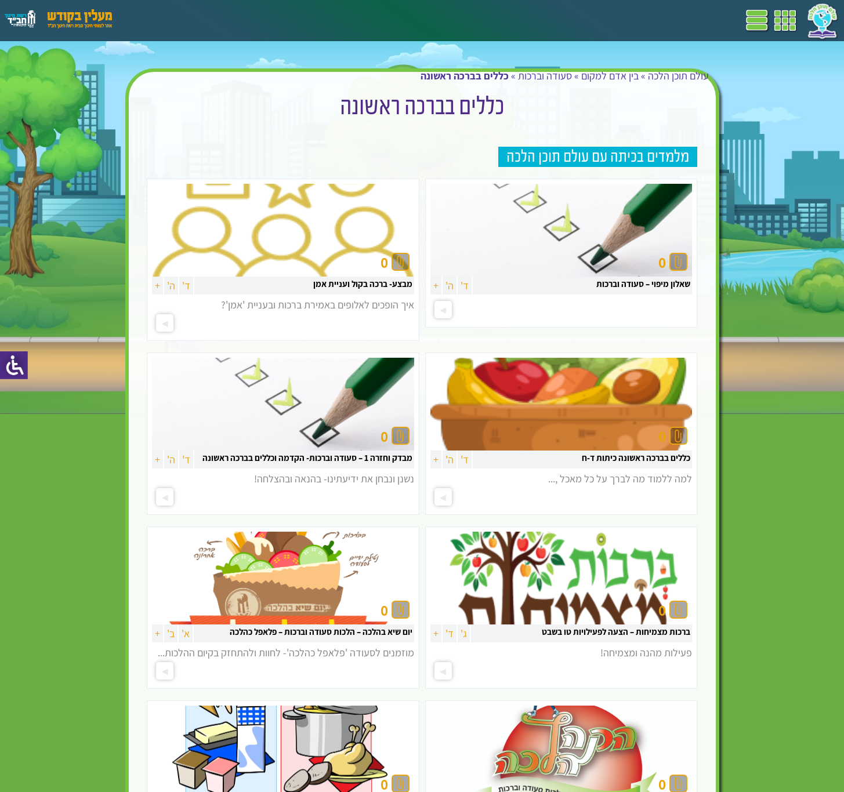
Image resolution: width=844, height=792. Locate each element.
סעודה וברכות (545, 75)
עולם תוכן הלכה (678, 75)
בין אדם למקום (610, 75)
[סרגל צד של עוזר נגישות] (14, 365)
